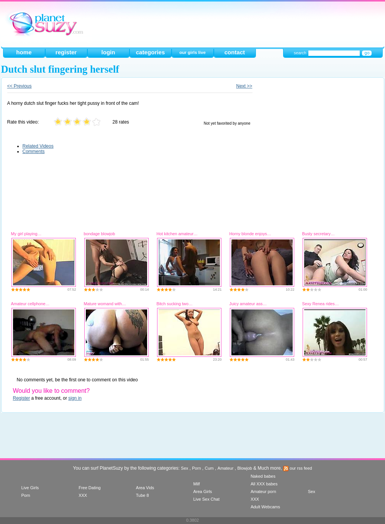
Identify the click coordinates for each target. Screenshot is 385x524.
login (108, 52)
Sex (184, 468)
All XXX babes (264, 484)
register (66, 52)
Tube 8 (142, 495)
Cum (209, 468)
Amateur (226, 468)
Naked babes (263, 476)
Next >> (244, 86)
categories (150, 52)
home (23, 52)
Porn (196, 468)
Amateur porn (263, 491)
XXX (83, 495)
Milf (196, 484)
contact (234, 52)
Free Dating (89, 487)
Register (21, 398)
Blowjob (244, 468)
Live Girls (30, 487)
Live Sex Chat (206, 499)
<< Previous (19, 86)
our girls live (192, 52)
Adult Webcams (265, 506)
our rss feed (297, 468)
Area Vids (145, 487)
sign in (75, 398)
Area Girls (202, 491)
